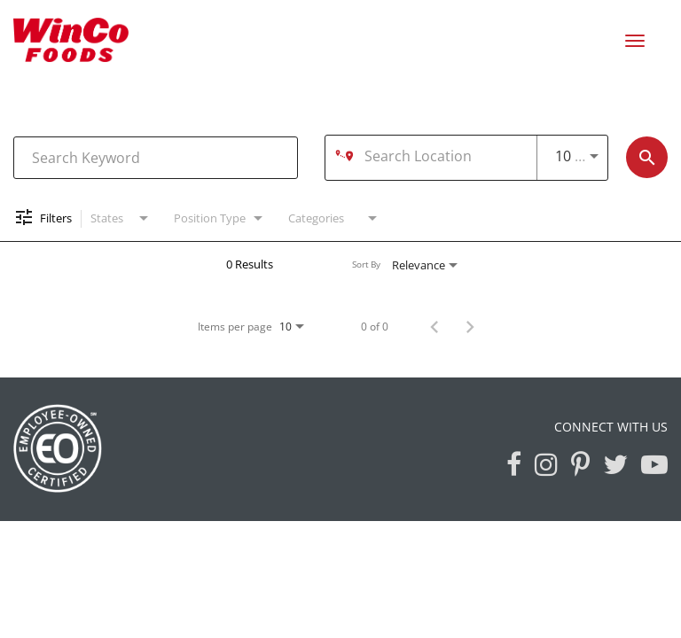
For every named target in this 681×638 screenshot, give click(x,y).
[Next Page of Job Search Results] (470, 326)
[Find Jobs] (647, 157)
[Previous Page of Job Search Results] (434, 326)
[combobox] (155, 157)
